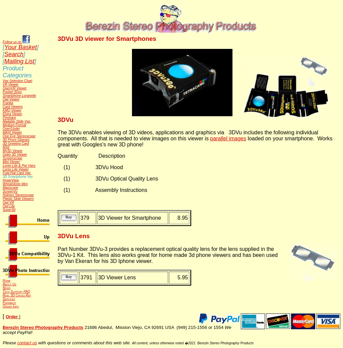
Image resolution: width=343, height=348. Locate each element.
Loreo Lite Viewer (16, 169)
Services (9, 299)
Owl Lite (9, 206)
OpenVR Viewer (15, 88)
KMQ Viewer (12, 110)
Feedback (9, 302)
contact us (27, 342)
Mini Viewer (11, 162)
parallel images (228, 138)
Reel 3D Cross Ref (17, 295)
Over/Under (11, 129)
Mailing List (19, 61)
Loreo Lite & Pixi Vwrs (19, 165)
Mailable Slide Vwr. (17, 121)
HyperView (11, 180)
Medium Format (14, 125)
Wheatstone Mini (15, 184)
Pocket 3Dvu (12, 92)
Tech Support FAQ (16, 291)
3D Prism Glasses (16, 140)
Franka (8, 103)
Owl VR (8, 202)
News (6, 288)
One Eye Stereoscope (19, 136)
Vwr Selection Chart (17, 81)
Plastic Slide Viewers (18, 199)
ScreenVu (10, 191)
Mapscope (10, 188)
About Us (9, 284)
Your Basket (20, 47)
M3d (6, 147)
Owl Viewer (11, 99)
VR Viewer (10, 84)
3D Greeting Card (16, 143)
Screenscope (12, 158)
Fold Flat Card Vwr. (17, 173)
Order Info (11, 306)
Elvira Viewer (12, 114)
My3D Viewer (12, 151)
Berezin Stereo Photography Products (43, 327)
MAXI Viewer (12, 132)
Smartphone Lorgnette (19, 95)
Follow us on (16, 42)
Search (13, 54)
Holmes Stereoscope (18, 195)
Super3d (9, 210)
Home (6, 280)
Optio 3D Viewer (15, 154)
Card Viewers (13, 107)
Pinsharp (9, 118)
